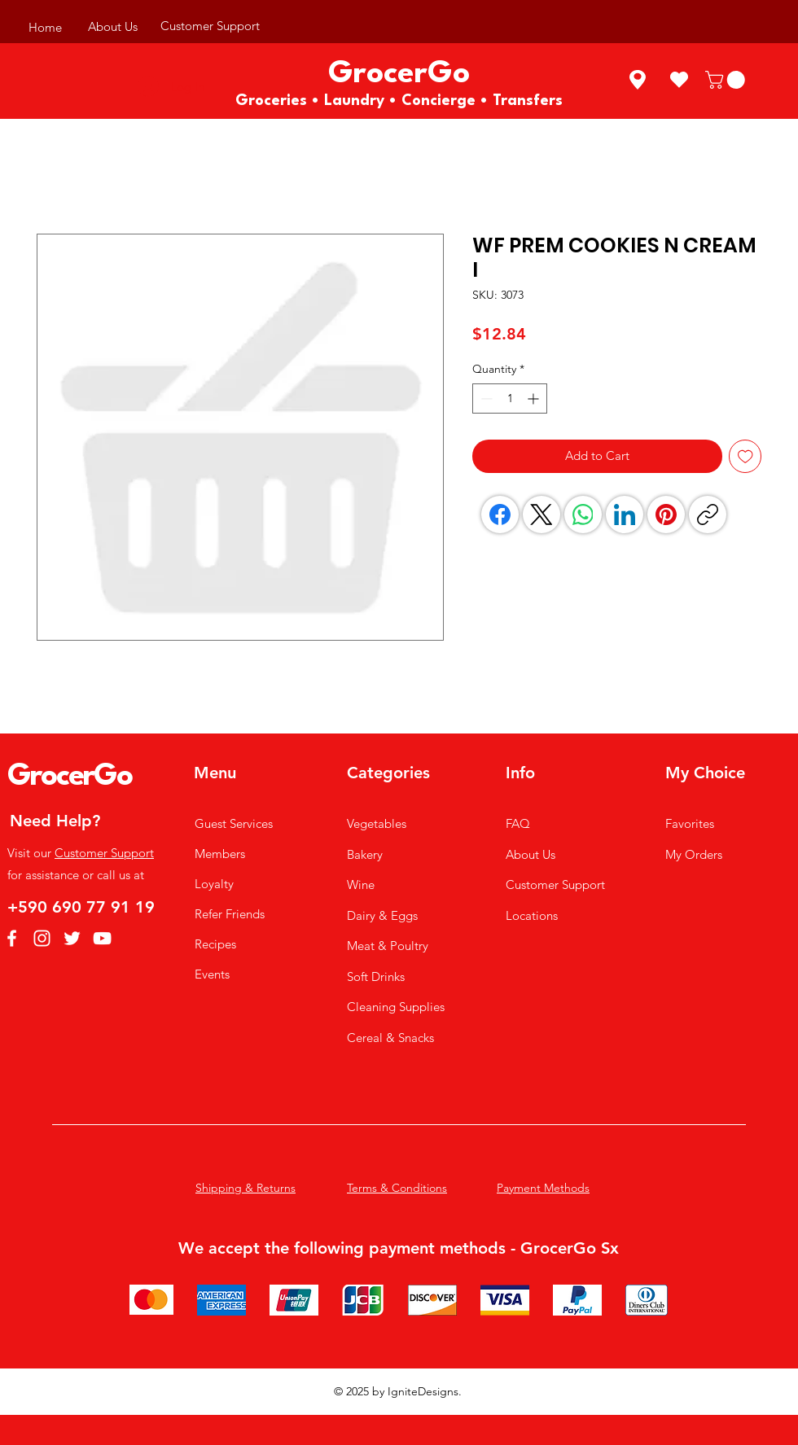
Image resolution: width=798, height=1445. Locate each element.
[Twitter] (72, 938)
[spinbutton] (509, 398)
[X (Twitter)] (541, 514)
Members (220, 853)
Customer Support (104, 852)
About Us (530, 854)
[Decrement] (485, 398)
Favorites (689, 823)
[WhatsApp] (583, 514)
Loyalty (214, 883)
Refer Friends (230, 914)
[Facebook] (500, 514)
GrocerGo (69, 777)
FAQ (518, 823)
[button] (727, 80)
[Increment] (534, 398)
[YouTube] (102, 938)
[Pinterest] (666, 514)
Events (212, 974)
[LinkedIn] (624, 514)
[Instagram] (42, 938)
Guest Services (234, 823)
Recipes (215, 944)
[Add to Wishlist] (745, 456)
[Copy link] (707, 514)
